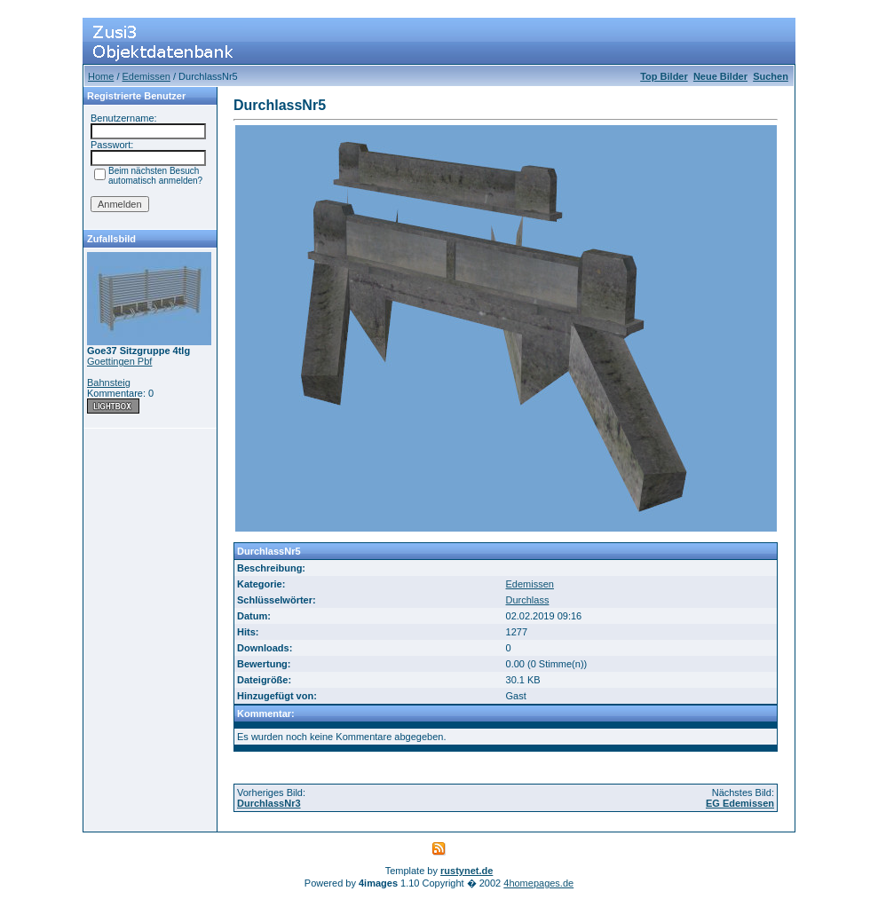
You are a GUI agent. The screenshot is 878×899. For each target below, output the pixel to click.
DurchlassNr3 (269, 803)
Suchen (770, 76)
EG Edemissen (740, 803)
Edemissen (146, 76)
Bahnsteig (109, 382)
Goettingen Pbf (119, 361)
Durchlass (528, 600)
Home (101, 76)
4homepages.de (538, 883)
